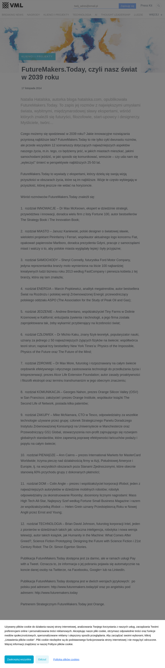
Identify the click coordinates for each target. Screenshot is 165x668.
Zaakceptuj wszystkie (19, 659)
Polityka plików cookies (66, 659)
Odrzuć (42, 659)
